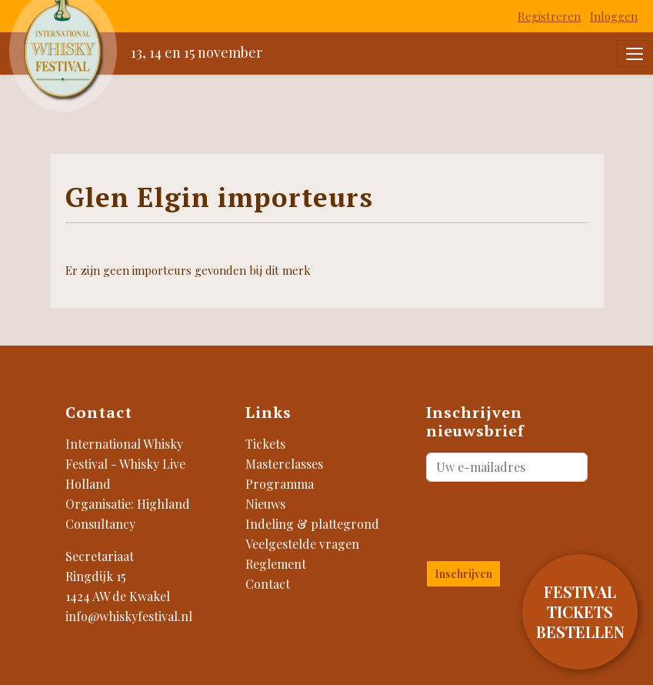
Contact (267, 584)
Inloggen (614, 16)
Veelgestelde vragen (302, 544)
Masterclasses (284, 464)
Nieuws (265, 504)
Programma (279, 484)
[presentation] (516, 518)
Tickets (265, 444)
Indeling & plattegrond (312, 524)
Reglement (275, 564)
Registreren (549, 16)
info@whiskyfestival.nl (128, 616)
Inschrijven (463, 573)
